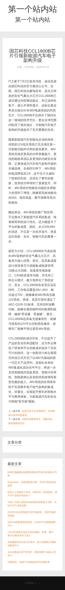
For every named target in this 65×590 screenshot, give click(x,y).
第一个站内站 (32, 8)
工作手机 (29, 583)
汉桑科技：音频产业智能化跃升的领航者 (29, 562)
